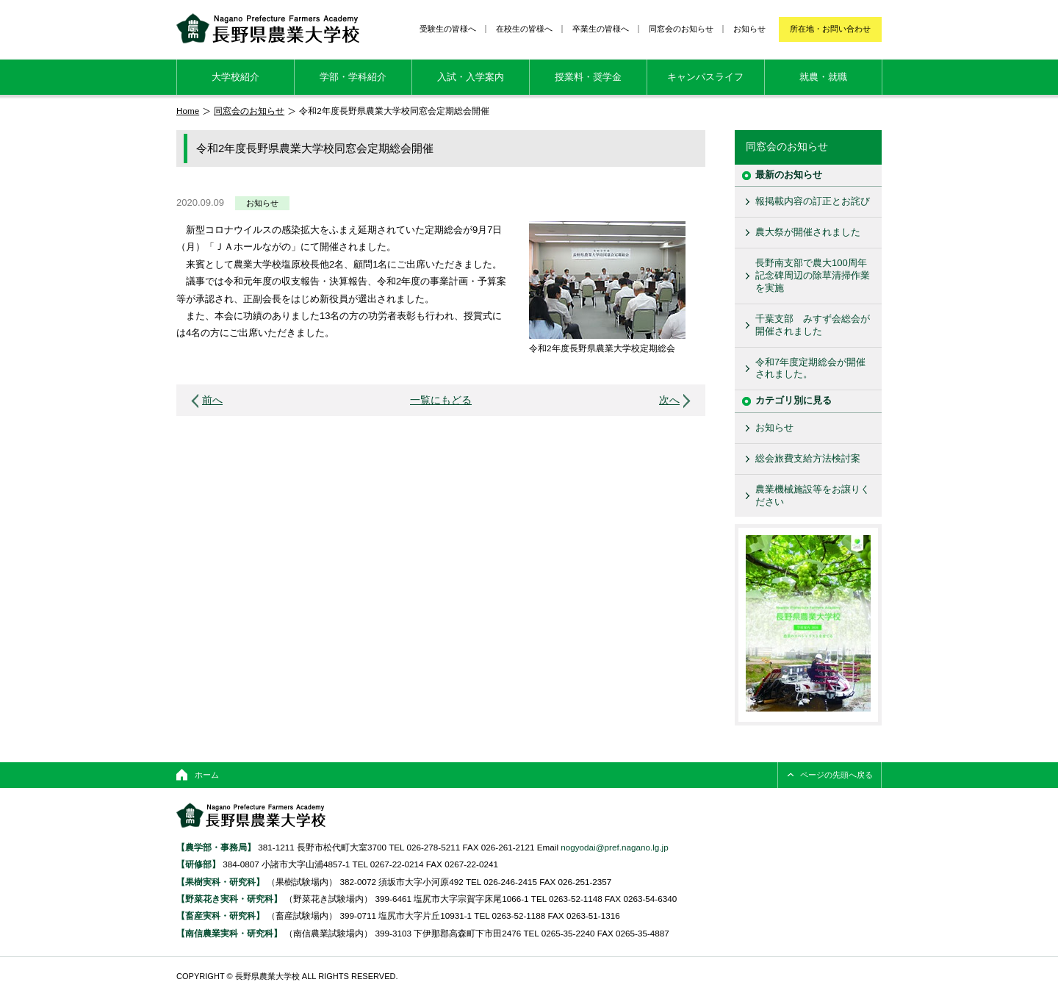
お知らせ (749, 28)
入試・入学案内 (470, 76)
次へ (669, 400)
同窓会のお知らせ (681, 28)
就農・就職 (823, 76)
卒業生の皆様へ (600, 28)
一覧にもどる (441, 400)
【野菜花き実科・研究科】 (230, 898)
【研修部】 (198, 864)
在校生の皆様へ (524, 28)
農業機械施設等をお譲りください (812, 495)
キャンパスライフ (705, 76)
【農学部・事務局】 (216, 847)
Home (187, 110)
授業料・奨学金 (588, 76)
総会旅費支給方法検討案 (807, 458)
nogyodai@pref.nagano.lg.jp (614, 847)
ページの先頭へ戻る (836, 774)
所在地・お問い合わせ (830, 28)
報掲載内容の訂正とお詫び (812, 201)
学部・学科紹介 (353, 76)
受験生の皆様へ (448, 28)
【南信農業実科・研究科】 (229, 933)
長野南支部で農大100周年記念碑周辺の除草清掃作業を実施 (812, 275)
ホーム (207, 774)
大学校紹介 (235, 76)
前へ (212, 400)
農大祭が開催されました (807, 231)
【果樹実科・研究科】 (220, 881)
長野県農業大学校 (267, 28)
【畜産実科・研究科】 (220, 915)
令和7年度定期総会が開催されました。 (810, 368)
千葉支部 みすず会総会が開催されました (812, 325)
